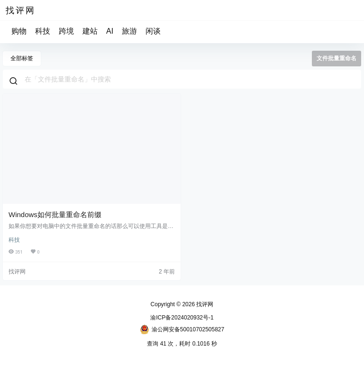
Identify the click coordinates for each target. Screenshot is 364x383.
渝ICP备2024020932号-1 (181, 317)
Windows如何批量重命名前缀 (55, 214)
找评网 (204, 304)
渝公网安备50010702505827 (182, 329)
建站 (90, 31)
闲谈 (153, 31)
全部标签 (21, 58)
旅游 (129, 31)
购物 (19, 31)
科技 (42, 31)
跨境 (66, 31)
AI (109, 31)
